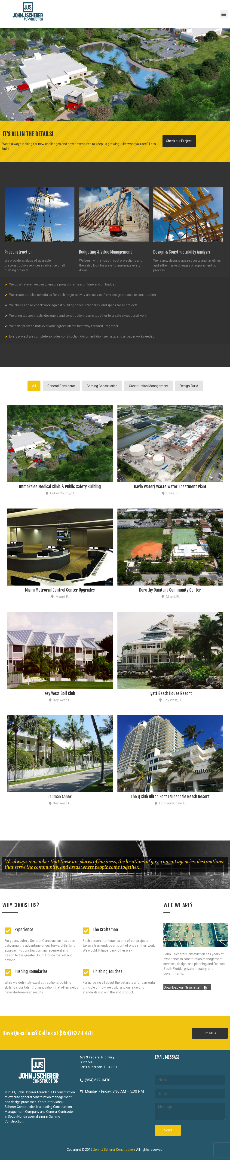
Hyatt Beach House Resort (170, 693)
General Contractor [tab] (61, 386)
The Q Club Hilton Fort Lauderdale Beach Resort (170, 796)
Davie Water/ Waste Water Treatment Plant (170, 486)
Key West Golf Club (59, 693)
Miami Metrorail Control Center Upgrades (60, 589)
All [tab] (34, 386)
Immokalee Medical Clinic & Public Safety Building (60, 486)
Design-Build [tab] (189, 386)
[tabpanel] (115, 603)
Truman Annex (60, 796)
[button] (224, 14)
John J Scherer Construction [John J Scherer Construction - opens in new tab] (114, 1149)
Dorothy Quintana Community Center (170, 589)
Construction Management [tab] (148, 386)
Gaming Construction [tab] (102, 386)
